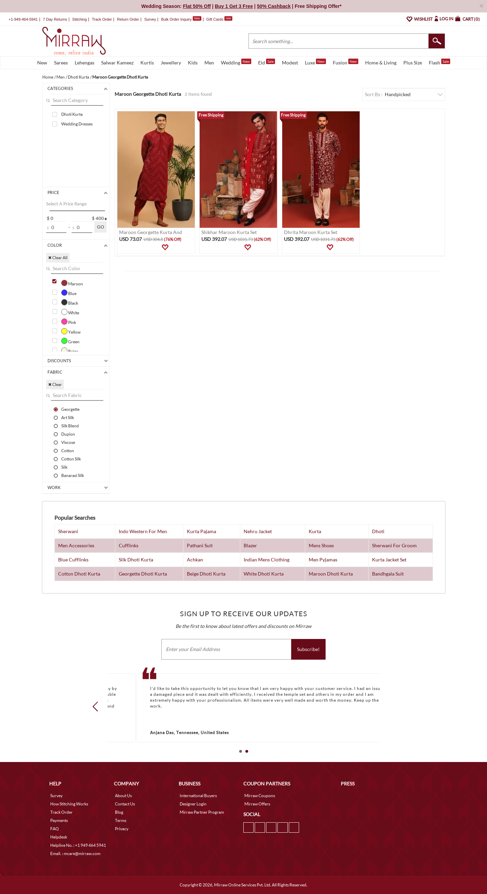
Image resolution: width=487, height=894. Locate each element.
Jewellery (171, 62)
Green (70, 341)
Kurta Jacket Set (389, 559)
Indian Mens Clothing (266, 559)
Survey (150, 19)
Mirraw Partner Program (202, 812)
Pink (68, 321)
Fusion (345, 62)
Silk (64, 467)
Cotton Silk (71, 458)
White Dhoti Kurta (264, 574)
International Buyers (198, 795)
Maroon (72, 283)
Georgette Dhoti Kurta (143, 574)
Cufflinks (128, 545)
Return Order (128, 19)
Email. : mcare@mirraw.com (75, 853)
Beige (69, 350)
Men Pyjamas (323, 559)
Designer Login (193, 803)
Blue (68, 292)
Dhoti (378, 531)
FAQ (54, 828)
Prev (97, 706)
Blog (119, 812)
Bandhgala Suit (388, 574)
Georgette (70, 409)
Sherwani (68, 531)
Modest (290, 62)
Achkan (195, 559)
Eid (266, 62)
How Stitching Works (69, 803)
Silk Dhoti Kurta (136, 559)
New (42, 62)
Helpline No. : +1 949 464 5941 (78, 845)
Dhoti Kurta (72, 114)
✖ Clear (55, 384)
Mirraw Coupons (259, 795)
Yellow (71, 331)
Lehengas (84, 62)
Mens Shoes (321, 545)
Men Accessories (76, 545)
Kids (193, 62)
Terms (120, 820)
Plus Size (412, 62)
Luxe (315, 62)
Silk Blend (70, 425)
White (70, 312)
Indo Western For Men (143, 531)
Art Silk (67, 417)
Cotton (67, 450)
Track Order (102, 19)
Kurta (315, 531)
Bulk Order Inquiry (176, 19)
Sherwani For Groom (394, 545)
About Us (123, 795)
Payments (59, 820)
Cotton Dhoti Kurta (79, 574)
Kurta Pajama (201, 531)
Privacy (121, 828)
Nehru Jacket (258, 531)
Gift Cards (219, 19)
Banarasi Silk (72, 475)
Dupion (68, 433)
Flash (439, 62)
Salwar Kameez (117, 62)
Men (209, 62)
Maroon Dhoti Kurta (331, 574)
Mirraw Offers (257, 803)
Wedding (236, 62)
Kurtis (147, 62)
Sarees (61, 62)
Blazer (250, 545)
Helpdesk (58, 837)
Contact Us (125, 803)
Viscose (68, 442)
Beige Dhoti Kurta (206, 574)
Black (69, 302)
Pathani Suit (200, 545)
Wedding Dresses (77, 123)
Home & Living (380, 62)
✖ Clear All (57, 257)
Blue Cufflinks (73, 559)
